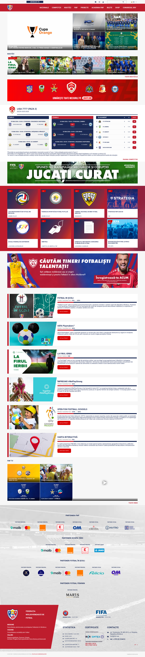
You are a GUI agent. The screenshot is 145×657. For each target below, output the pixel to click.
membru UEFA (67, 617)
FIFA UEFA (110, 246)
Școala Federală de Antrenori (18, 241)
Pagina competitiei (130, 159)
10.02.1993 (75, 617)
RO (132, 2)
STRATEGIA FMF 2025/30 (115, 211)
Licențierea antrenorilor (15, 246)
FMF (109, 216)
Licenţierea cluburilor (81, 246)
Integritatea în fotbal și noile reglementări (118, 242)
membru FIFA (100, 617)
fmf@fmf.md (114, 636)
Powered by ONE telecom (132, 654)
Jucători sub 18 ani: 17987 (72, 647)
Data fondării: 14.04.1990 (72, 634)
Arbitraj (45, 241)
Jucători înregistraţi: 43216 (73, 641)
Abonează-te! (34, 2)
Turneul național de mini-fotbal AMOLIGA (86, 212)
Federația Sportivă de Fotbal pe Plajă (55, 211)
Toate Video (133, 503)
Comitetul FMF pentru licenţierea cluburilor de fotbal (86, 242)
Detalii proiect (64, 311)
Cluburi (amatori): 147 (71, 638)
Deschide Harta (64, 450)
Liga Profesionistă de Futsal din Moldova (19, 212)
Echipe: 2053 (68, 636)
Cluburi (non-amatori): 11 (72, 644)
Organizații (78, 216)
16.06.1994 (108, 617)
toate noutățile (131, 77)
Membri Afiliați (12, 216)
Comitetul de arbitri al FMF (49, 246)
